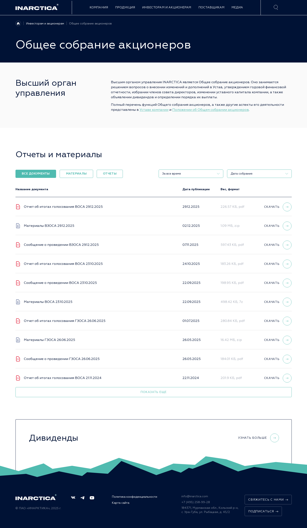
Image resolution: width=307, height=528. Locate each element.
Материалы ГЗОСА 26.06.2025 (49, 340)
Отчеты (110, 173)
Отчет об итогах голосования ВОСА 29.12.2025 (63, 207)
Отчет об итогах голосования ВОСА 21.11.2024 (62, 378)
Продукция (125, 7)
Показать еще (153, 392)
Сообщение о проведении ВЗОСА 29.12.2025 (61, 245)
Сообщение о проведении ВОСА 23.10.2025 (60, 283)
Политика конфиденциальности (134, 497)
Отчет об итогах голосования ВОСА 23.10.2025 (63, 264)
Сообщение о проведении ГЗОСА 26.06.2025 (62, 359)
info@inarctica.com (194, 496)
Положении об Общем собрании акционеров (210, 109)
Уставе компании (154, 109)
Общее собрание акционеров (90, 23)
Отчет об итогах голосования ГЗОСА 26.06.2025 (64, 321)
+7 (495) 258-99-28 (195, 502)
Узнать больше (258, 438)
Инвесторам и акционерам (166, 7)
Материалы (76, 173)
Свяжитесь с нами (268, 499)
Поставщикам (211, 7)
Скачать (278, 207)
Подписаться (263, 511)
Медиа (237, 7)
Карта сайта (120, 503)
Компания (99, 7)
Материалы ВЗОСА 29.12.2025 (49, 226)
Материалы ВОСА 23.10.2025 (48, 302)
